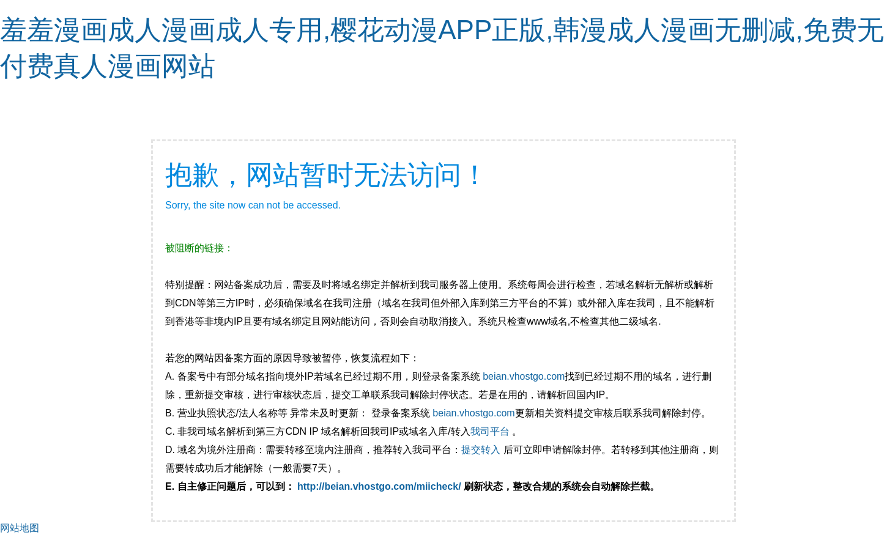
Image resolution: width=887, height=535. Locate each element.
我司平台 (491, 431)
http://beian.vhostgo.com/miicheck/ (379, 486)
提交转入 (480, 450)
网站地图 (19, 528)
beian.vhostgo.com (524, 376)
